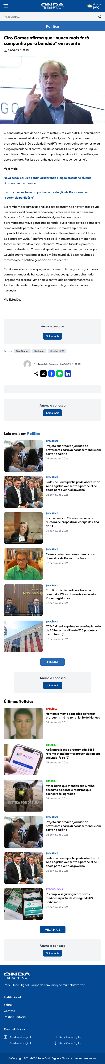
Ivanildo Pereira (48, 364)
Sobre (8, 1005)
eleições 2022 (57, 350)
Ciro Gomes (22, 350)
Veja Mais (52, 929)
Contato (9, 1011)
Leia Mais (52, 662)
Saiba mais (52, 336)
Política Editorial (15, 1017)
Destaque (39, 350)
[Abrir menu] (5, 6)
